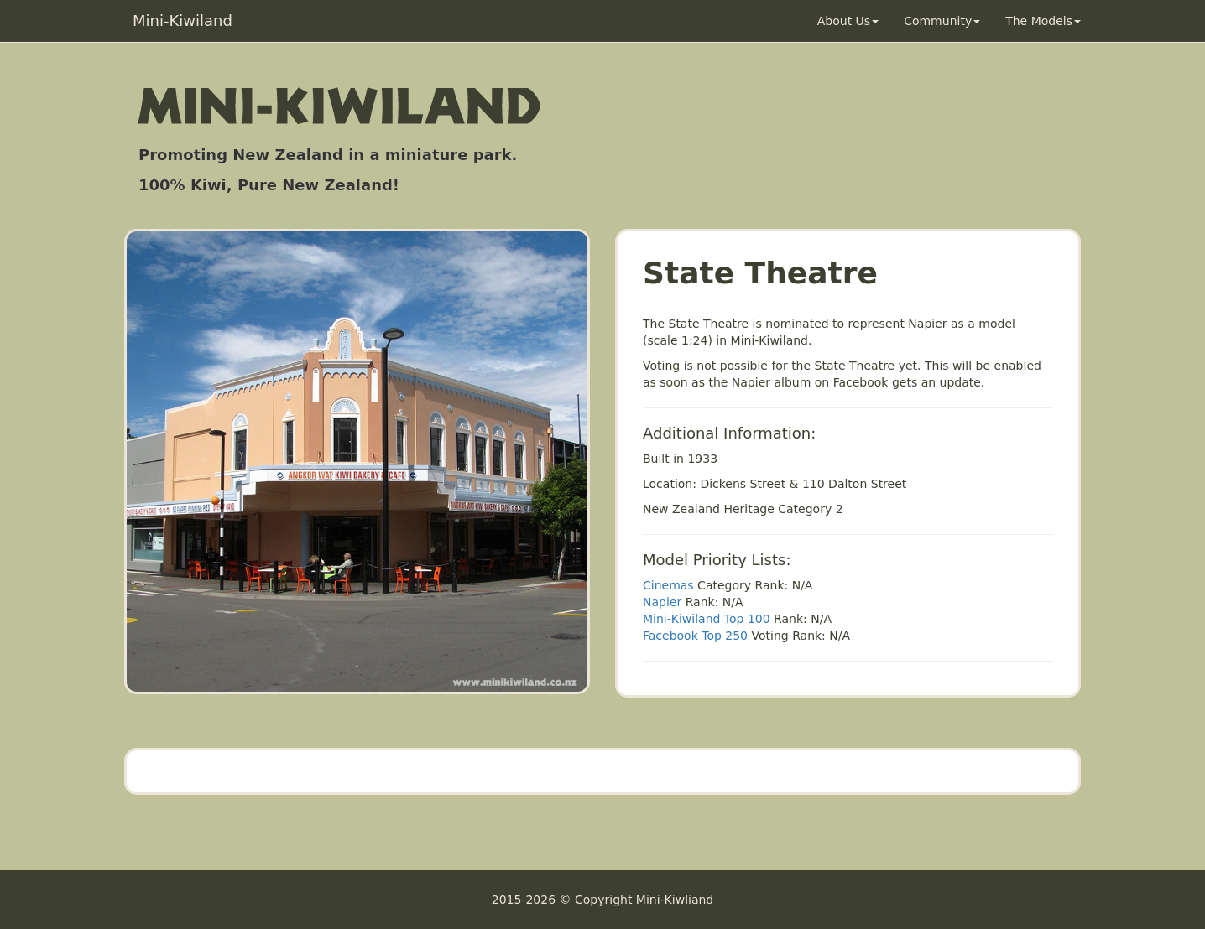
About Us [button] (848, 21)
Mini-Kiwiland (182, 20)
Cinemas (668, 585)
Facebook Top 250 (695, 635)
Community (942, 21)
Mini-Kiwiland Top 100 (706, 618)
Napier (662, 602)
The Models (1043, 21)
